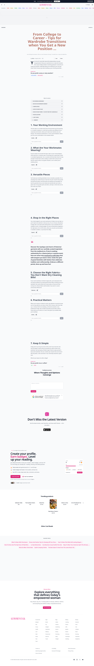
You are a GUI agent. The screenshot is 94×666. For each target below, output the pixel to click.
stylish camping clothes (40, 547)
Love (74, 8)
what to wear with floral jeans (20, 542)
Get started (80, 472)
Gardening (78, 8)
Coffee (35, 365)
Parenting (57, 634)
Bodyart (51, 8)
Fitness (66, 624)
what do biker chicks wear (26, 547)
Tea (31, 365)
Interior (56, 629)
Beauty (12, 8)
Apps (46, 619)
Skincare (58, 8)
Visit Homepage (47, 607)
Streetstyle (67, 636)
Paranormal (47, 634)
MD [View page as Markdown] (42, 58)
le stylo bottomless (36, 545)
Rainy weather (40, 75)
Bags (56, 619)
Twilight (15, 8)
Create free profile (15, 476)
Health (36, 629)
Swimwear (63, 8)
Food (27, 8)
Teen (36, 638)
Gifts (54, 8)
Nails (36, 634)
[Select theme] (88, 5)
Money (47, 8)
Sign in (32, 479)
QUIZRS (62, 76)
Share (61, 58)
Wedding (67, 638)
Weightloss (77, 638)
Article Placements (71, 648)
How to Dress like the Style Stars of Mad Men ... (16, 545)
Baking (20, 8)
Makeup (47, 631)
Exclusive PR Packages (56, 650)
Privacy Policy (70, 650)
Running (86, 8)
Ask (61, 141)
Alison (33, 58)
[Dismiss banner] (62, 395)
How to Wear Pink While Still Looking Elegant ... (70, 542)
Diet (36, 624)
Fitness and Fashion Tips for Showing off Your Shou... (43, 542)
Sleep (82, 8)
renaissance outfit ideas (52, 255)
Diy (46, 624)
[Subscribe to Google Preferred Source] (38, 397)
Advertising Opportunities (40, 650)
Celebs (8, 8)
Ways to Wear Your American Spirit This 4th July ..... (76, 545)
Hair (67, 8)
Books (39, 8)
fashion (3, 27)
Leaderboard (68, 472)
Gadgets (47, 626)
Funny (23, 8)
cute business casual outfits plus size (52, 545)
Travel (46, 638)
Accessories (3, 8)
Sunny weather (33, 75)
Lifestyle (70, 8)
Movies (66, 631)
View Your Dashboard (27, 476)
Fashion (30, 8)
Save (55, 58)
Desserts (42, 8)
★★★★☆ (91, 27)
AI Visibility (54, 648)
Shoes (36, 636)
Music (90, 8)
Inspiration (47, 629)
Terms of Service (38, 653)
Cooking (67, 622)
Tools (36, 641)
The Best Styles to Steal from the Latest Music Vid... (61, 547)
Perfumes (35, 8)
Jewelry (66, 629)
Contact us (37, 648)
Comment (33, 391)
